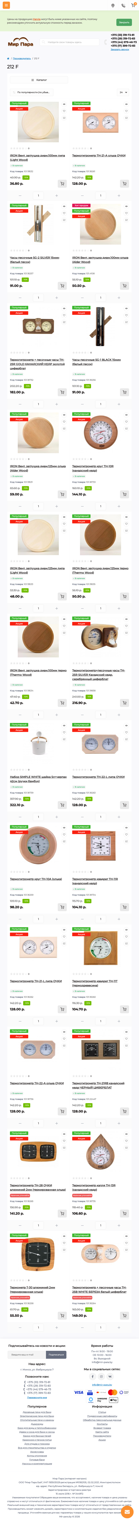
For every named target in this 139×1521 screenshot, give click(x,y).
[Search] (44, 39)
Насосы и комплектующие (37, 1460)
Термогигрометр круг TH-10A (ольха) (36, 876)
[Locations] (113, 5)
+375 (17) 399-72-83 (123, 42)
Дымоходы (37, 1421)
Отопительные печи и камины (37, 1417)
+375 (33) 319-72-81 (122, 32)
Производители (102, 1433)
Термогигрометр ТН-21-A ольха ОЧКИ (98, 152)
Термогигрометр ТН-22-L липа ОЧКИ (98, 774)
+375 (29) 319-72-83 (123, 35)
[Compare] (64, 115)
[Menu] (6, 5)
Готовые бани (37, 1456)
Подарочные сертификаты (102, 1413)
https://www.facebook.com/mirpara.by (93, 1373)
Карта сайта (102, 1429)
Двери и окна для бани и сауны (37, 1429)
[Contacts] (123, 5)
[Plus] (57, 192)
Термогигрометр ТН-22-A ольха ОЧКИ (37, 1080)
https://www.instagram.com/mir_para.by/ (101, 1373)
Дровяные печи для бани (37, 1409)
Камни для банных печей (37, 1433)
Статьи (102, 1409)
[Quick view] (64, 101)
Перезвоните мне (37, 1394)
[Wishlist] (64, 108)
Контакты (102, 1421)
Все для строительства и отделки (37, 1445)
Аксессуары (37, 1449)
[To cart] (62, 181)
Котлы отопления (37, 1452)
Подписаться (56, 1351)
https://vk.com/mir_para (110, 1373)
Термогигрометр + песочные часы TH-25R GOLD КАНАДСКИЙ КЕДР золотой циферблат (37, 361)
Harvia (37, 17)
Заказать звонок (120, 46)
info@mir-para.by (102, 1382)
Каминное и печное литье (37, 1437)
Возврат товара (102, 1425)
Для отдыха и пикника (37, 1441)
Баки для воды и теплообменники (37, 1425)
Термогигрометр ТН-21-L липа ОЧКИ (36, 978)
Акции (102, 1437)
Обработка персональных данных (102, 1417)
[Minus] (20, 192)
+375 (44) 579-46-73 (124, 39)
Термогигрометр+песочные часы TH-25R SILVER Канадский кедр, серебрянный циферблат (98, 672)
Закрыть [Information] (124, 19)
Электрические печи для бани (37, 1413)
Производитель (22, 55)
